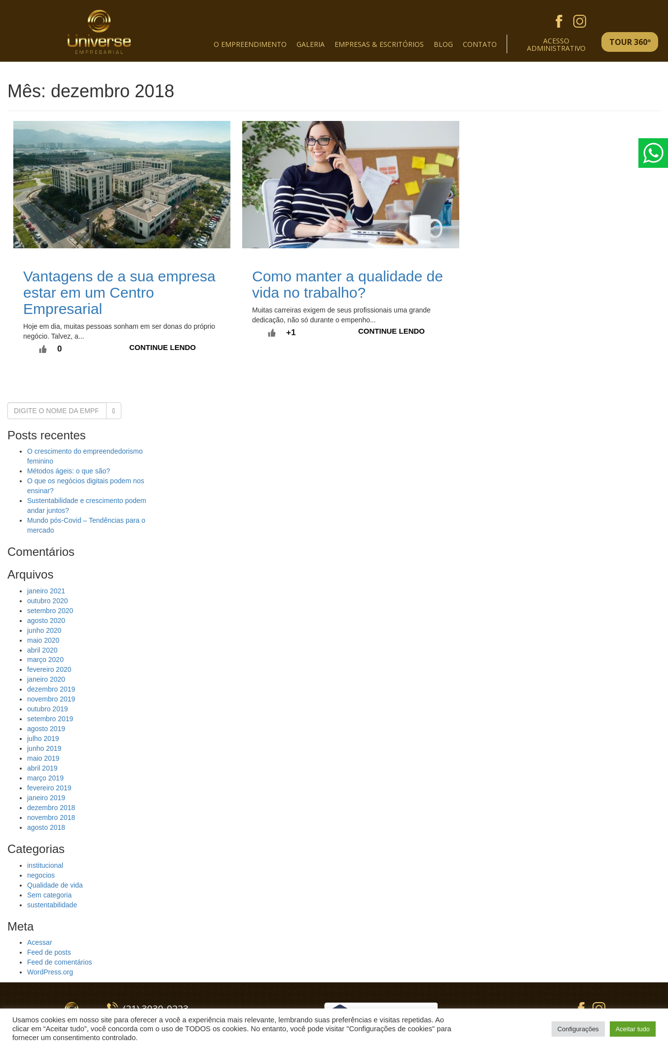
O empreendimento (250, 44)
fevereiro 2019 (49, 788)
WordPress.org (50, 972)
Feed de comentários (59, 962)
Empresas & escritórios (379, 44)
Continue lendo (162, 347)
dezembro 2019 (51, 689)
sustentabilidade (52, 905)
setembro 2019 (50, 719)
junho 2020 (44, 630)
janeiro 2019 (46, 798)
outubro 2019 (47, 709)
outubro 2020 (47, 601)
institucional (45, 865)
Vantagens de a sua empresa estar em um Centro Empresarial (119, 292)
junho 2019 (44, 748)
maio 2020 (43, 640)
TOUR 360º (630, 42)
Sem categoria (49, 895)
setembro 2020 (50, 611)
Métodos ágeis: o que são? (68, 471)
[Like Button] (43, 349)
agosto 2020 (46, 620)
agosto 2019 (46, 729)
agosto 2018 (46, 827)
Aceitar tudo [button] (633, 1029)
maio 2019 (43, 758)
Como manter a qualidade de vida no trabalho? (347, 284)
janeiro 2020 (46, 679)
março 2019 (45, 778)
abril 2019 (42, 768)
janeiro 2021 (46, 591)
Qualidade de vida (55, 885)
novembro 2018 (51, 817)
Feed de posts (49, 952)
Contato (480, 44)
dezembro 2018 (51, 808)
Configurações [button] (578, 1029)
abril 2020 (42, 650)
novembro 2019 (51, 699)
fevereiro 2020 (49, 669)
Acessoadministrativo (556, 43)
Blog (443, 44)
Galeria (311, 44)
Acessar (39, 942)
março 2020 (45, 659)
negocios (41, 875)
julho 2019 (43, 738)
